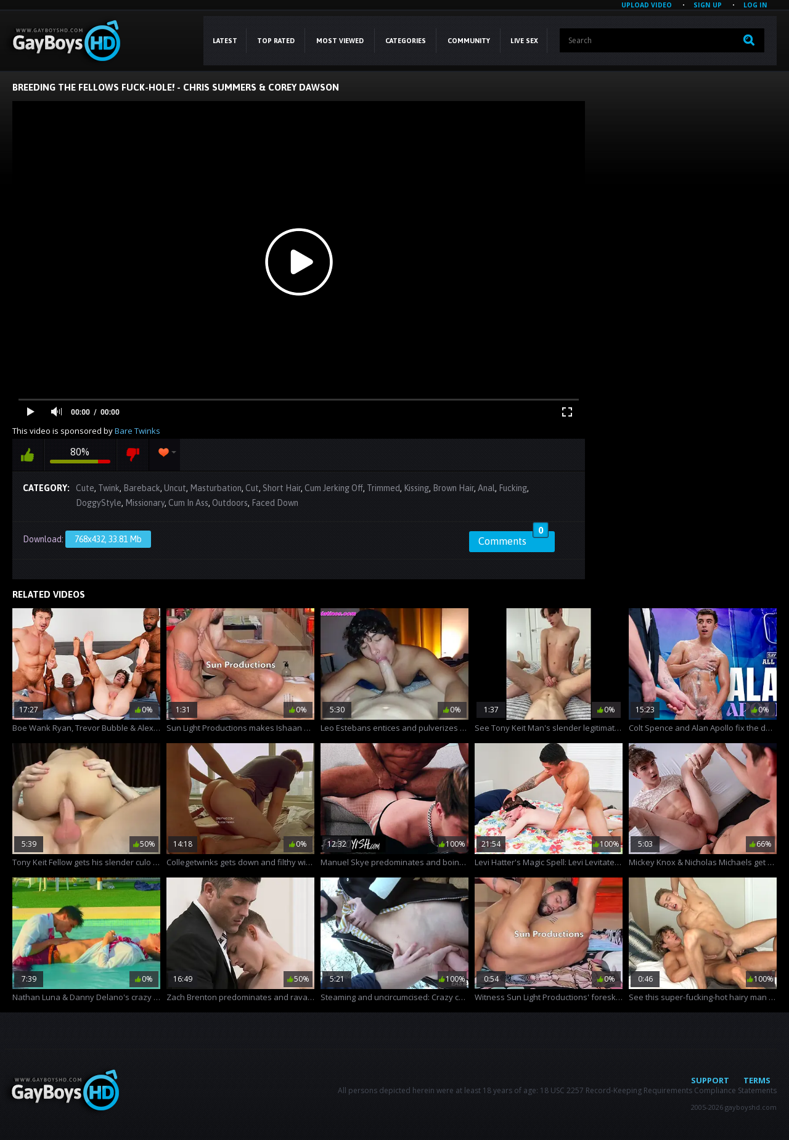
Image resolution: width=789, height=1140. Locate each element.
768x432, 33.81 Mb (108, 539)
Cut (252, 488)
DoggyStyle (98, 503)
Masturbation (216, 488)
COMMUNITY (469, 40)
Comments (513, 539)
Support (710, 1080)
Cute (85, 488)
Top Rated (276, 40)
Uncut (175, 488)
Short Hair (282, 488)
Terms (757, 1080)
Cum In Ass (188, 503)
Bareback (141, 488)
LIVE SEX (524, 40)
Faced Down (274, 503)
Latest (225, 40)
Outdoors (230, 503)
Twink (109, 488)
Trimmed (383, 488)
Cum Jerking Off (334, 488)
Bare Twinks (137, 430)
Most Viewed (340, 40)
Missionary (145, 503)
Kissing (416, 488)
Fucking (513, 488)
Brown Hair (453, 488)
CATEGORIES (405, 40)
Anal (486, 488)
